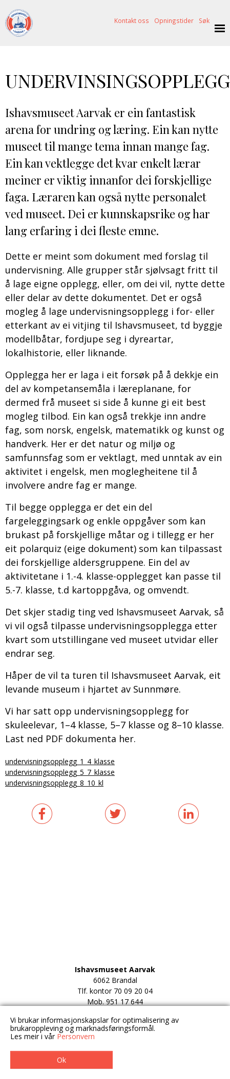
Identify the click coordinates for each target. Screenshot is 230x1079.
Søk (204, 20)
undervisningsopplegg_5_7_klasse (60, 772)
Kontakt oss (131, 20)
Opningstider (174, 20)
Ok (61, 1060)
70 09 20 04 (133, 991)
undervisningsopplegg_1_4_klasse (60, 761)
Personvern (76, 1036)
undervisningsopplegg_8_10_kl (54, 783)
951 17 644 (124, 1001)
